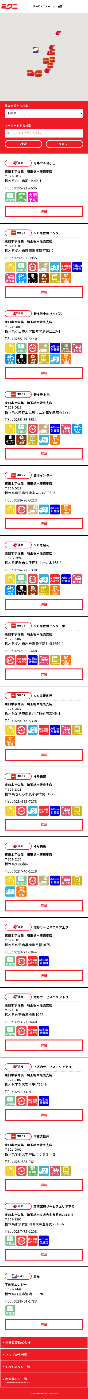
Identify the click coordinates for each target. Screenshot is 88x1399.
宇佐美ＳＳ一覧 (45, 1380)
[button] (38, 74)
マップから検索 (16, 1354)
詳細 (44, 211)
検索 (23, 144)
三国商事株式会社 (18, 1342)
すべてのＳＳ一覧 (17, 1367)
